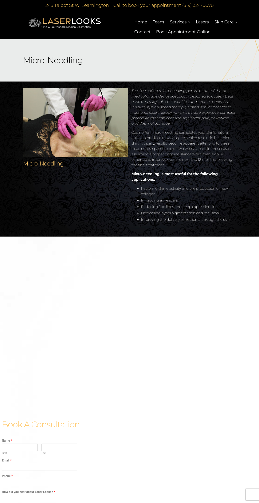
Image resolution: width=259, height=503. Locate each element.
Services (180, 22)
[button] (180, 22)
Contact (142, 31)
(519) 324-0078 (198, 5)
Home (140, 22)
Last (43, 453)
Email (7, 460)
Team (158, 22)
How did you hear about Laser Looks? (28, 492)
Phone (7, 476)
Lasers (202, 22)
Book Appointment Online (183, 31)
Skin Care (225, 22)
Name (7, 440)
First (4, 453)
